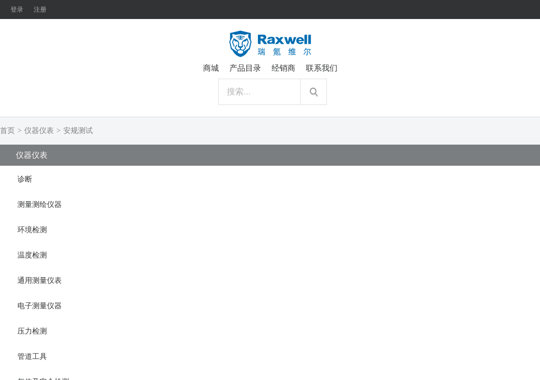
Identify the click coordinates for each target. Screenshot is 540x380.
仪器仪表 (39, 131)
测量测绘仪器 (39, 204)
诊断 (24, 179)
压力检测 (32, 331)
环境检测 (32, 230)
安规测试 (78, 131)
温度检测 (32, 255)
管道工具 (32, 356)
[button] (270, 178)
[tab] (270, 178)
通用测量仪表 (39, 280)
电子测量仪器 (39, 306)
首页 (7, 131)
